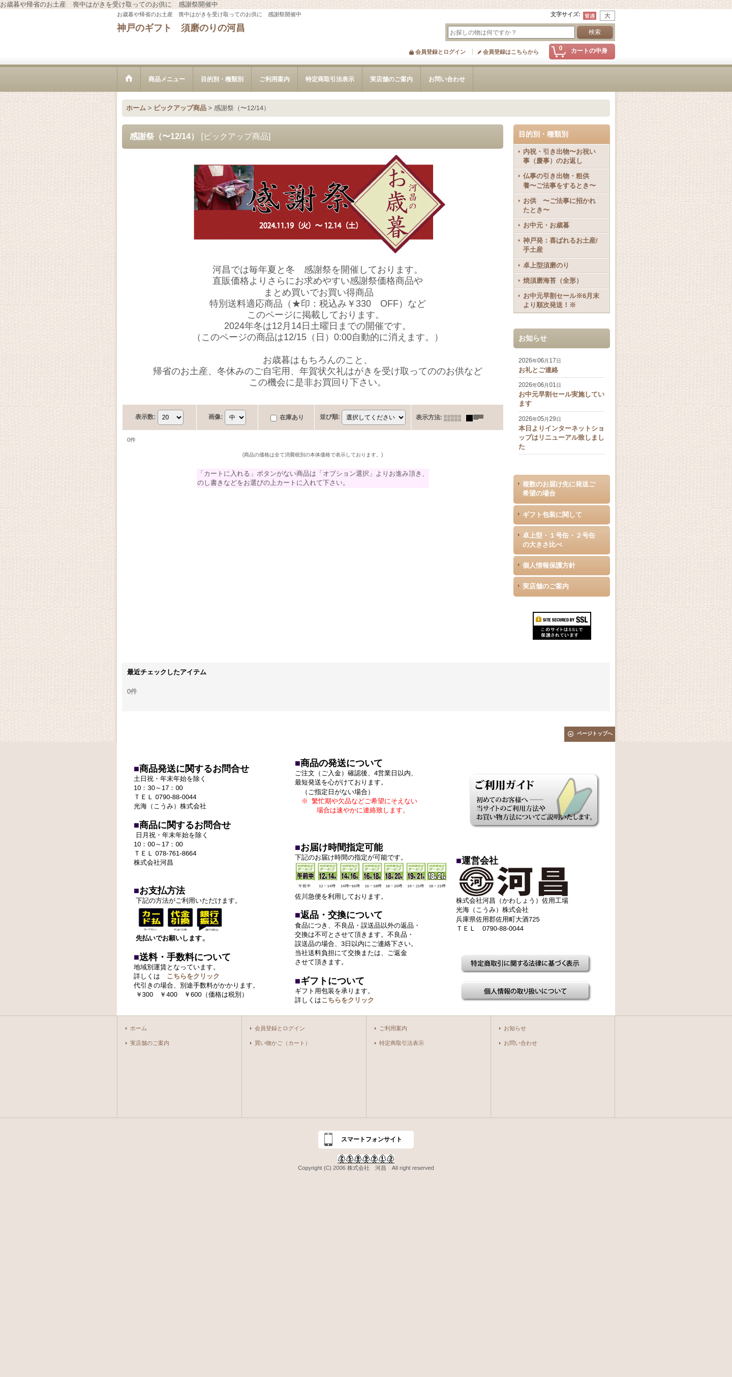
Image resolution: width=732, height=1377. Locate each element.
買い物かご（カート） (283, 1043)
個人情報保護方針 (549, 565)
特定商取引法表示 (401, 1043)
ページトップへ (595, 733)
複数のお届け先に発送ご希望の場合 (559, 488)
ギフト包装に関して (552, 514)
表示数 (145, 417)
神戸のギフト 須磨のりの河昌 (181, 28)
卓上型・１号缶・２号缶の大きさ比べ (559, 540)
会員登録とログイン (440, 52)
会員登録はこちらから (511, 52)
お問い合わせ (520, 1043)
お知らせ (515, 1028)
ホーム (138, 1028)
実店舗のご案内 (546, 586)
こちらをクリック (193, 976)
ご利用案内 (393, 1028)
